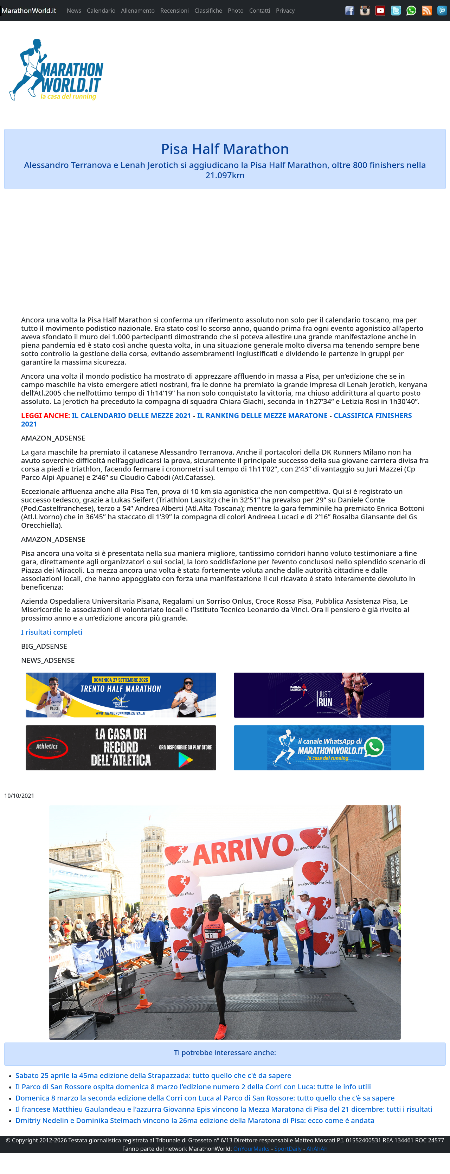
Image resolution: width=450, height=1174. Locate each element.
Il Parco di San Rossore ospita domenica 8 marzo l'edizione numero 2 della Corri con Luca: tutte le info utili (193, 1086)
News (74, 10)
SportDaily (288, 1149)
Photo (236, 10)
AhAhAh (317, 1149)
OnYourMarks (251, 1149)
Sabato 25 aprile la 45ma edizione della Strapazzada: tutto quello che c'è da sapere (153, 1075)
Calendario (101, 10)
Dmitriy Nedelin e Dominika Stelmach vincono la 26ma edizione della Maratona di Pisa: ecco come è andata (194, 1120)
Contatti (259, 10)
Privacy (285, 10)
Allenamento (138, 10)
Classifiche (208, 10)
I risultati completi (51, 632)
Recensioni (174, 10)
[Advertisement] (281, 72)
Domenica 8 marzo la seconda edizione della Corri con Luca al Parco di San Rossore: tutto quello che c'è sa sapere (205, 1098)
